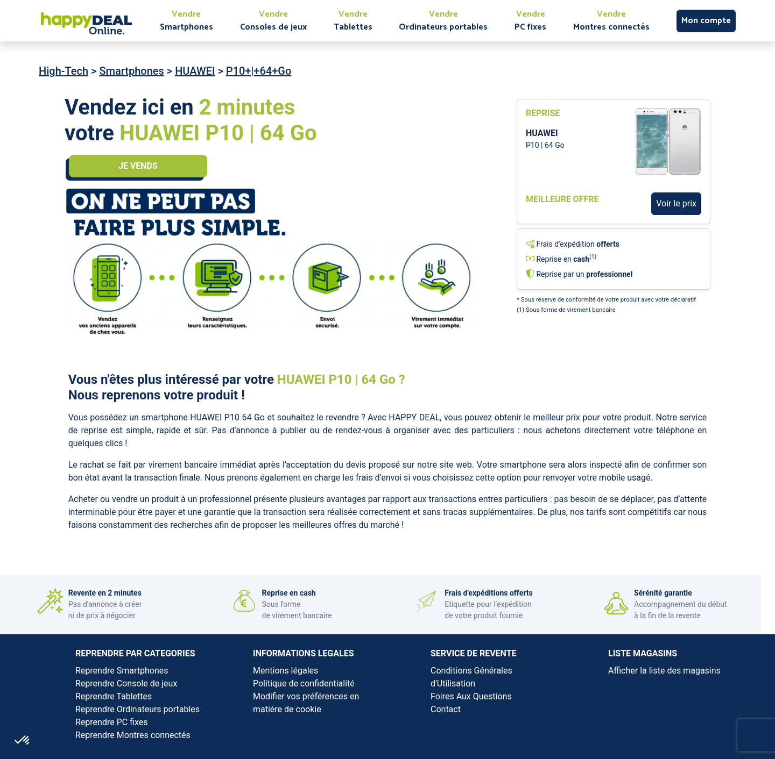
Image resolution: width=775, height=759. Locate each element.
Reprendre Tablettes (113, 696)
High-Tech (63, 71)
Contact (446, 709)
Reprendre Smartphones (121, 670)
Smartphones (131, 71)
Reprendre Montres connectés (133, 735)
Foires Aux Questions (471, 696)
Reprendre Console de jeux (126, 683)
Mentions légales (285, 670)
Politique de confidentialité (304, 683)
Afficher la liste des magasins (664, 670)
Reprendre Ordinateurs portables (137, 709)
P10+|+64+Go (258, 71)
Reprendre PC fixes (111, 722)
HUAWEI (195, 71)
